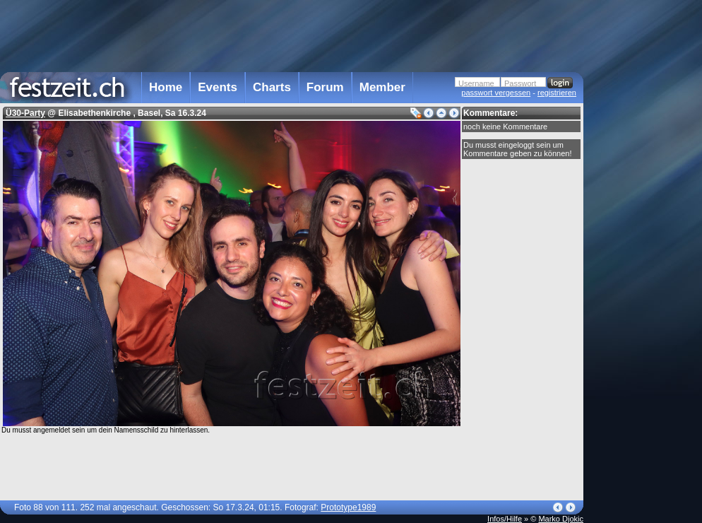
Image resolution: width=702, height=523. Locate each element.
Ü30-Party (25, 113)
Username (476, 83)
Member (382, 87)
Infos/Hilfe (504, 519)
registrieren (556, 92)
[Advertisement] (292, 34)
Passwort (520, 83)
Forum (325, 87)
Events (217, 87)
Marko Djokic (560, 519)
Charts (272, 87)
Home (165, 87)
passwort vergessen (495, 92)
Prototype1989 (348, 507)
